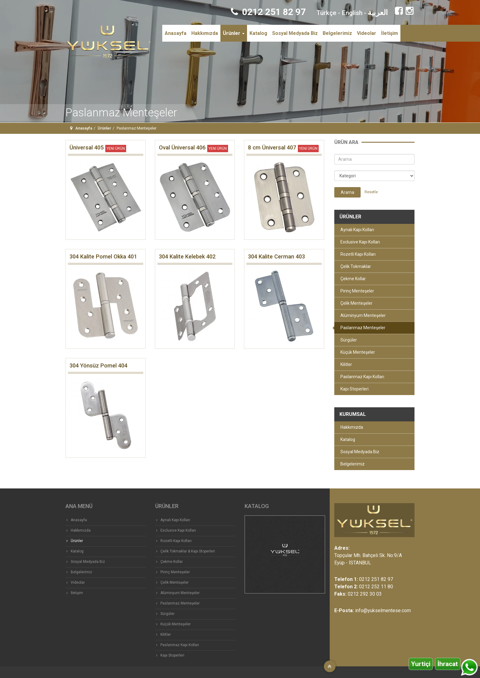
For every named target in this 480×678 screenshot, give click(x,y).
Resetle (371, 192)
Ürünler (234, 33)
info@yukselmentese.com (383, 610)
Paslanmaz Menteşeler (362, 327)
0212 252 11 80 (376, 586)
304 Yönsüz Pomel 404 (98, 365)
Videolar (366, 33)
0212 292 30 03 (365, 594)
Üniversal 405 (86, 147)
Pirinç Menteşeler (357, 290)
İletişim (389, 33)
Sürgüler (348, 339)
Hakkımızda (204, 33)
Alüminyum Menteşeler (363, 315)
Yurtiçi (420, 664)
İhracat (447, 664)
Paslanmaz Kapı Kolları (362, 376)
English (352, 13)
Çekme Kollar (353, 278)
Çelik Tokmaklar (355, 266)
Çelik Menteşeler (356, 303)
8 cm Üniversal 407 (272, 147)
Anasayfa (175, 33)
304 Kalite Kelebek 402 (187, 256)
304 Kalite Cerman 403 (276, 256)
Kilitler (346, 364)
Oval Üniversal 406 (182, 147)
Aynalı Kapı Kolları (357, 229)
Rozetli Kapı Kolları (358, 254)
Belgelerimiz (337, 33)
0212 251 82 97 (268, 11)
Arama (347, 192)
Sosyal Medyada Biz (295, 33)
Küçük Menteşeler (357, 352)
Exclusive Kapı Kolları (360, 241)
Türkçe (326, 13)
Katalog (258, 33)
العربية (378, 12)
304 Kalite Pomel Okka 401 (103, 256)
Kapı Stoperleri (354, 388)
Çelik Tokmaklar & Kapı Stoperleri (187, 551)
